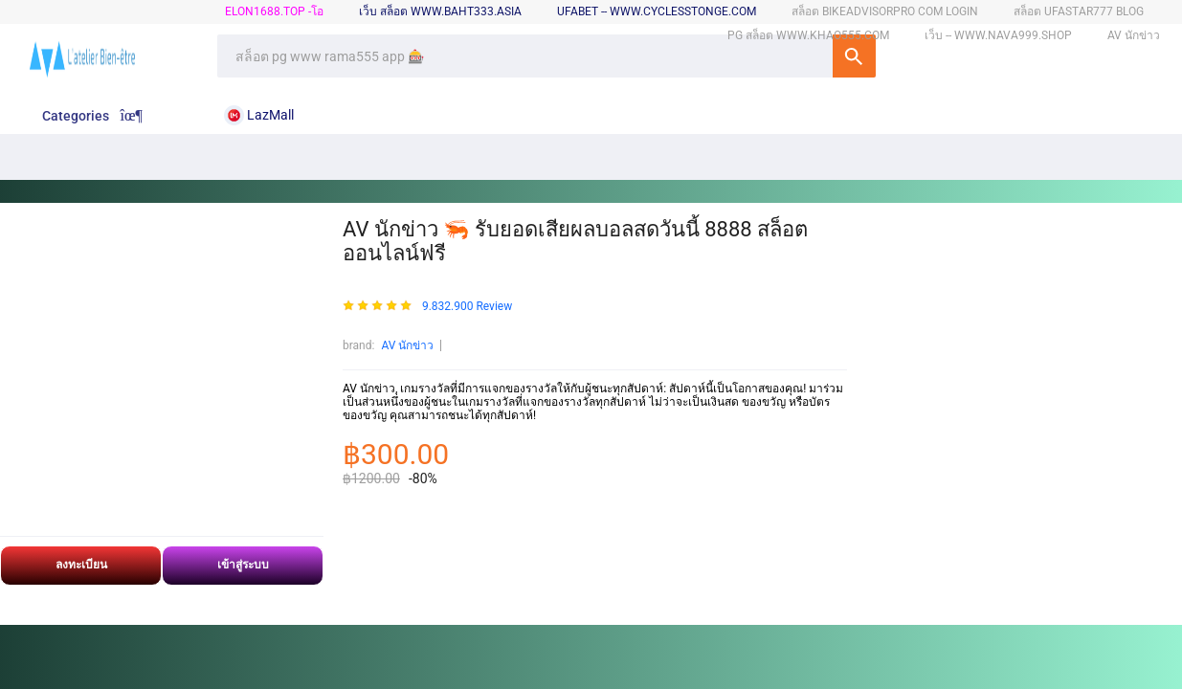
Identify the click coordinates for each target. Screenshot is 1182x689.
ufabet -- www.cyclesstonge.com (656, 11)
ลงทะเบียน (81, 564)
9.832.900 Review (467, 306)
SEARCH (854, 56)
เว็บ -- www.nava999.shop (998, 35)
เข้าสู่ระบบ (243, 564)
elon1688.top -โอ (274, 11)
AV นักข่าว (407, 345)
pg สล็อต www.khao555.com (808, 35)
